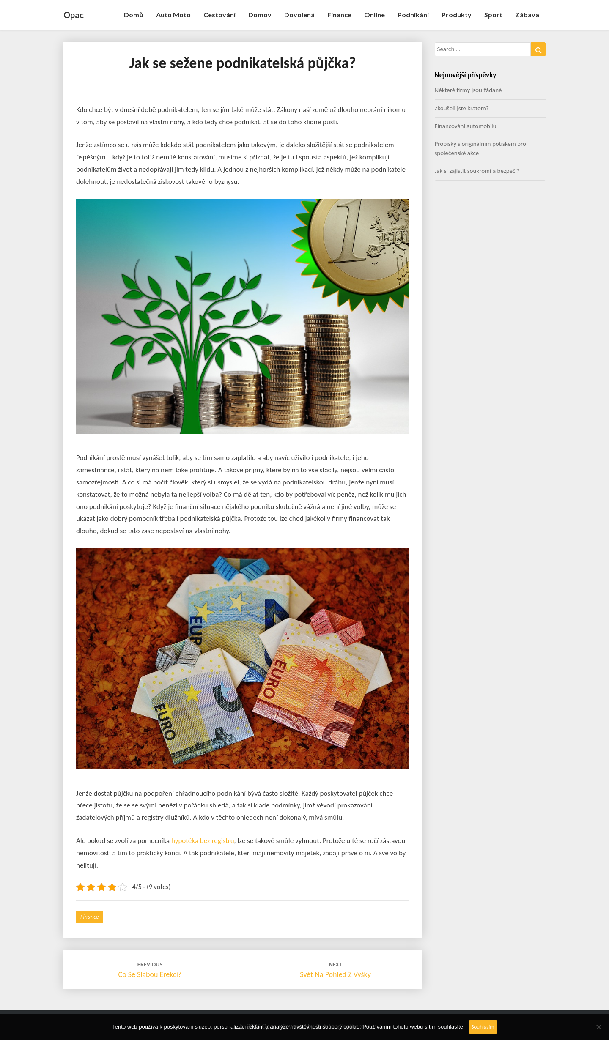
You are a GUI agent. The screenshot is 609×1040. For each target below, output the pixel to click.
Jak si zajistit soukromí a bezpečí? (477, 171)
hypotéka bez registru (202, 840)
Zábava (527, 15)
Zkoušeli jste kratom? (462, 108)
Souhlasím (483, 1027)
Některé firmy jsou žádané (468, 90)
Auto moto (173, 15)
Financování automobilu (466, 126)
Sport (493, 15)
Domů (133, 15)
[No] (598, 1027)
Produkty (457, 15)
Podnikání (413, 15)
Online (374, 15)
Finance (339, 15)
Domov (260, 15)
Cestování (219, 15)
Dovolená (299, 15)
